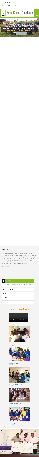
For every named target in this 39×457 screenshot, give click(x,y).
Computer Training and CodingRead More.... (15, 383)
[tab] (18, 281)
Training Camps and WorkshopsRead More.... (15, 422)
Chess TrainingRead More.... (12, 343)
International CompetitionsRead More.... (14, 362)
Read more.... (24, 263)
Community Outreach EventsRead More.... (15, 402)
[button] (1, 22)
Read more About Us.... (6, 273)
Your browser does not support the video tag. (18, 316)
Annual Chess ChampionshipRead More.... (15, 322)
